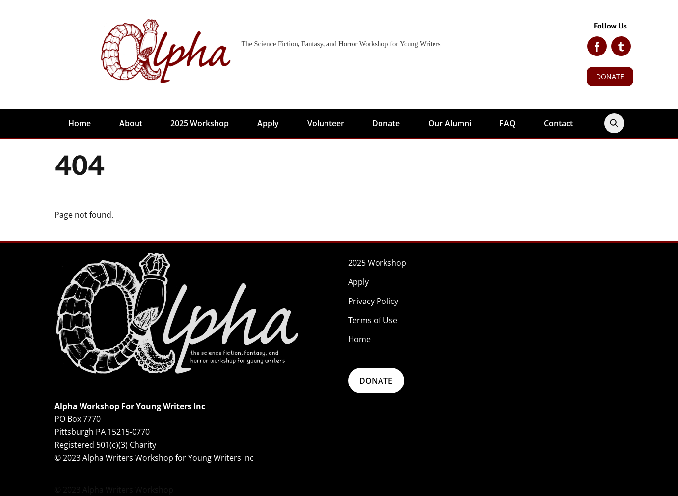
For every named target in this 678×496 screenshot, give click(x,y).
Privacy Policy (373, 301)
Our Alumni (449, 123)
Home (79, 123)
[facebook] (597, 45)
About (130, 123)
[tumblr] (621, 45)
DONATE (610, 76)
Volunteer (325, 123)
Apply (268, 123)
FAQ (507, 123)
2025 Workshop (199, 123)
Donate (386, 123)
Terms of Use (372, 320)
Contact (558, 123)
